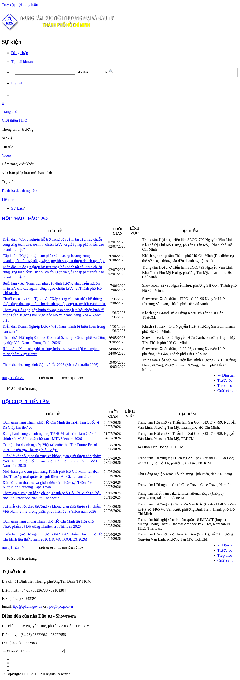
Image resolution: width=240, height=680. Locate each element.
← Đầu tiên (227, 375)
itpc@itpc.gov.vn (60, 606)
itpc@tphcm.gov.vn (27, 606)
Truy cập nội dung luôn (20, 5)
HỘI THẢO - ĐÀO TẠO (25, 218)
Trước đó (225, 380)
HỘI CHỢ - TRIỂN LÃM (26, 401)
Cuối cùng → (228, 391)
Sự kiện (17, 208)
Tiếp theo (225, 386)
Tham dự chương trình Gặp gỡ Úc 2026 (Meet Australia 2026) (50, 365)
